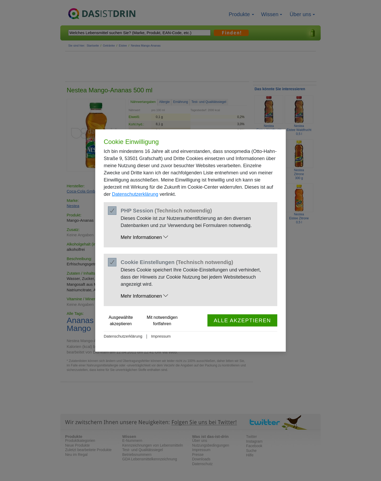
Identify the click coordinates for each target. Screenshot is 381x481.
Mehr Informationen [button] (144, 237)
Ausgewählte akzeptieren (121, 320)
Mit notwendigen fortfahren (162, 320)
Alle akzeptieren (242, 320)
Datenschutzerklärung (135, 194)
